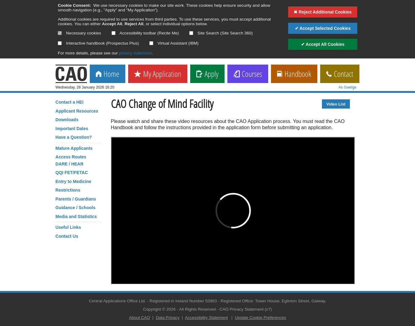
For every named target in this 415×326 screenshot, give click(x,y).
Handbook (294, 74)
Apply (207, 74)
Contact (339, 74)
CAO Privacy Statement (242, 309)
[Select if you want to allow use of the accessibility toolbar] (113, 33)
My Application (157, 74)
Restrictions (68, 190)
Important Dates (72, 128)
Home (107, 74)
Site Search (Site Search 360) (221, 33)
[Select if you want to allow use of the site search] (191, 33)
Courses (247, 74)
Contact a (70, 102)
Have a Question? (74, 137)
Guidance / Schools (76, 207)
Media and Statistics (76, 216)
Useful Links (68, 227)
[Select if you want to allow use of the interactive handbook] (60, 43)
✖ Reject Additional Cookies (322, 12)
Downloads (67, 119)
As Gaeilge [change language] (348, 87)
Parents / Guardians (76, 199)
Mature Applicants (74, 148)
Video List (336, 104)
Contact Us (67, 236)
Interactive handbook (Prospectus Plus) (98, 43)
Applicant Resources (77, 111)
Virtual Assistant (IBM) (173, 43)
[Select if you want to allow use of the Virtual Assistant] (151, 43)
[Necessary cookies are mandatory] (60, 33)
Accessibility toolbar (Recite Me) (145, 33)
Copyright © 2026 (159, 309)
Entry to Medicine (74, 181)
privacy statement (135, 53)
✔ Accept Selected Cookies (323, 28)
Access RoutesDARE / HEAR (71, 160)
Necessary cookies (79, 33)
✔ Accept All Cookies (323, 44)
